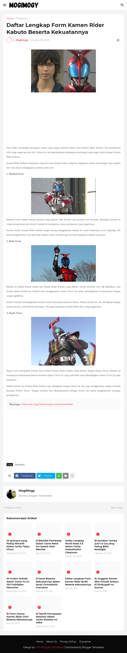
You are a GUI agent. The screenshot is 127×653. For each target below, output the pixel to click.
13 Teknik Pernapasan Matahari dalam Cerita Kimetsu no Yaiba (49, 618)
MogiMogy (27, 490)
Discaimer (85, 641)
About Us (51, 641)
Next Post (116, 507)
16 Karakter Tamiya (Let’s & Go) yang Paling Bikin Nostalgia (105, 545)
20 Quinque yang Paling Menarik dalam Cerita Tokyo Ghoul (17, 545)
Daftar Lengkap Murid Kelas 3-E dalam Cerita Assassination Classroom (74, 546)
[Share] (118, 40)
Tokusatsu (21, 18)
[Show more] (72, 476)
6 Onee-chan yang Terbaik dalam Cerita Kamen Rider (47, 404)
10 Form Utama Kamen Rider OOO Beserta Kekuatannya (19, 616)
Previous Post (13, 507)
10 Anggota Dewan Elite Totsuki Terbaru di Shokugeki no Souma (106, 583)
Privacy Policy (68, 641)
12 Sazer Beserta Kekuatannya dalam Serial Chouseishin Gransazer (48, 583)
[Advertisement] (63, 119)
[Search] (122, 5)
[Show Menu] (4, 5)
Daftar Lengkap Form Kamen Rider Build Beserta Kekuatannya (78, 581)
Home (9, 18)
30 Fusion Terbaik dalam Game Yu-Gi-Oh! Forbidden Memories (18, 583)
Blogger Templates (93, 647)
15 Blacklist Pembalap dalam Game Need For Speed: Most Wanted (49, 545)
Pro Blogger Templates (50, 647)
